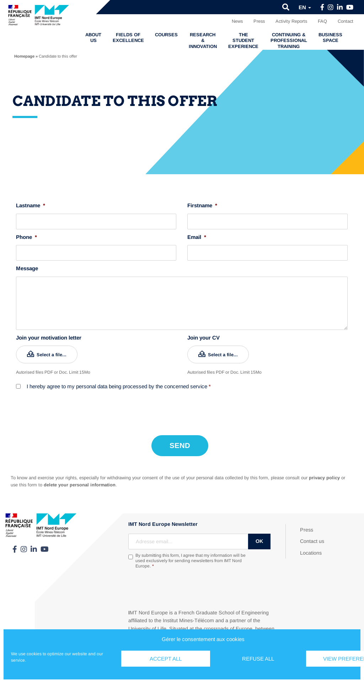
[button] (285, 7)
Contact (345, 21)
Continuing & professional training (289, 40)
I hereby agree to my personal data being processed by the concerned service (119, 386)
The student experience (243, 40)
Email (196, 237)
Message (27, 268)
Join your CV (203, 338)
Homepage (24, 56)
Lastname (30, 205)
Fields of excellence (128, 37)
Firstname (202, 205)
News (237, 21)
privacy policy (324, 476)
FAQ (322, 21)
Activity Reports (291, 21)
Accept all (166, 659)
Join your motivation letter (48, 338)
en (305, 7)
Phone (26, 237)
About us (93, 37)
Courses (166, 34)
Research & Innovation (203, 40)
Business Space (330, 37)
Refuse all (258, 659)
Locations (311, 551)
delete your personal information (80, 483)
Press (259, 21)
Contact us (312, 540)
